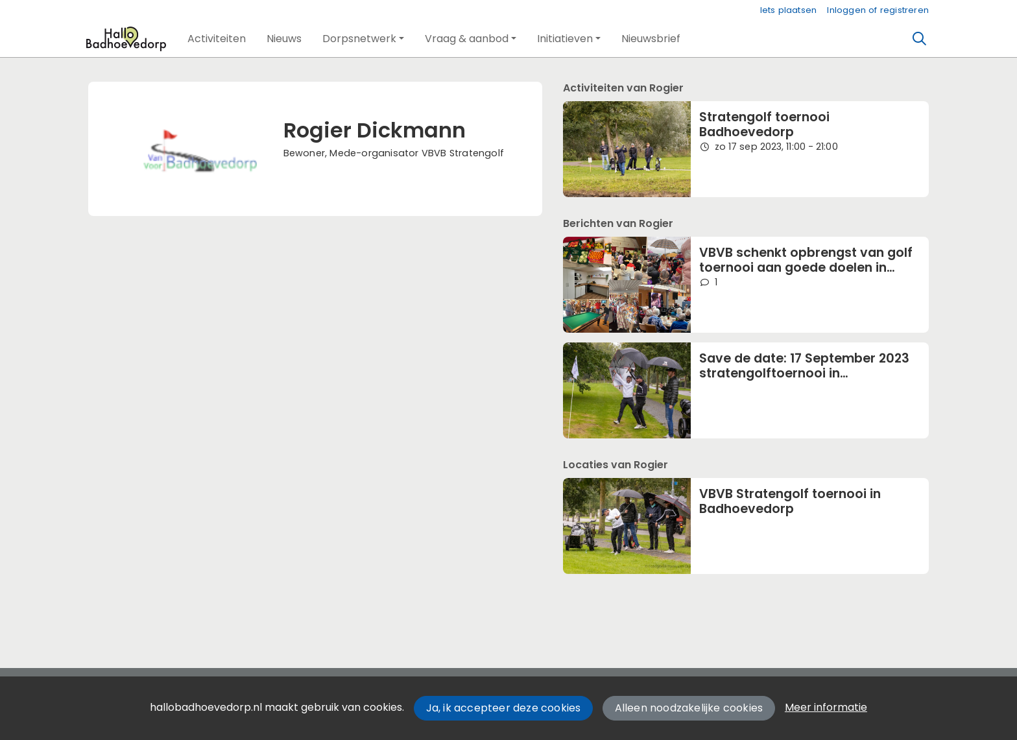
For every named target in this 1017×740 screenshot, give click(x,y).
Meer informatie (826, 707)
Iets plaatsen (788, 10)
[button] (216, 39)
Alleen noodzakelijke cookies (689, 707)
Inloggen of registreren (878, 10)
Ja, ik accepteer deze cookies (503, 707)
